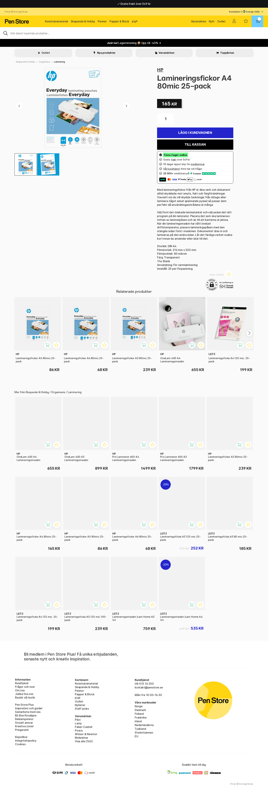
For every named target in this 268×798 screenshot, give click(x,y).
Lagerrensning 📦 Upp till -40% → (134, 43)
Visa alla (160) (84, 741)
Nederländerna (144, 725)
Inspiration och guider (29, 708)
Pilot (78, 719)
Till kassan (195, 144)
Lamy (78, 723)
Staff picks (82, 708)
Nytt (212, 21)
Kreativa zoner (24, 726)
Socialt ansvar (24, 722)
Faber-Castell (83, 727)
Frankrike (140, 717)
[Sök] (134, 33)
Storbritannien (144, 732)
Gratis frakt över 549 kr (134, 3)
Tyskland (140, 728)
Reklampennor (24, 719)
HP (160, 69)
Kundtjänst (235, 11)
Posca (79, 730)
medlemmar (197, 164)
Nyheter (80, 705)
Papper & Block (119, 21)
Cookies (20, 744)
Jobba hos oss (24, 694)
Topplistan (227, 52)
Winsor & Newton (86, 734)
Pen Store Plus (24, 704)
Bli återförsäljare (26, 715)
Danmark (140, 710)
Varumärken (198, 21)
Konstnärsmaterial (56, 21)
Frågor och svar (25, 686)
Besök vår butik (25, 697)
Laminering (59, 62)
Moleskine (81, 737)
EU (136, 736)
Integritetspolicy (25, 740)
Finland (139, 713)
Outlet (221, 21)
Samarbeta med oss (28, 712)
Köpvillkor (21, 737)
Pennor (102, 21)
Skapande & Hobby (83, 21)
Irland (138, 721)
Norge (139, 706)
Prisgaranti (22, 730)
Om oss (20, 690)
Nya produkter (106, 52)
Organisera (44, 62)
